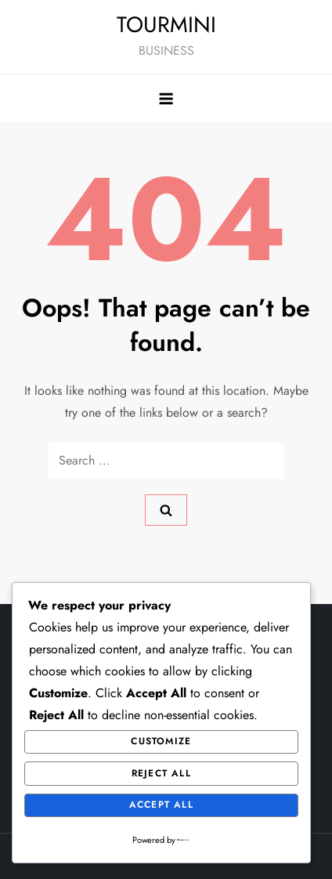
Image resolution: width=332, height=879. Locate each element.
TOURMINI (166, 25)
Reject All (161, 773)
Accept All (161, 805)
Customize (161, 741)
